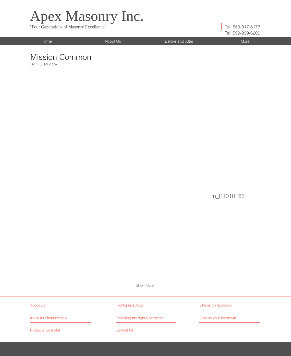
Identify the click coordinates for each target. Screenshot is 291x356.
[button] (62, 108)
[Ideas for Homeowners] (48, 317)
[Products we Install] (48, 330)
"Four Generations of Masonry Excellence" (68, 27)
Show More (145, 285)
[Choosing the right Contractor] (140, 317)
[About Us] (51, 305)
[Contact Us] (134, 330)
